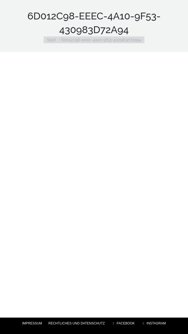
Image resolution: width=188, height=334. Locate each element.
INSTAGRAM (153, 323)
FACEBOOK (123, 323)
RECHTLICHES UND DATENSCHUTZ (77, 323)
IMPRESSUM (32, 323)
